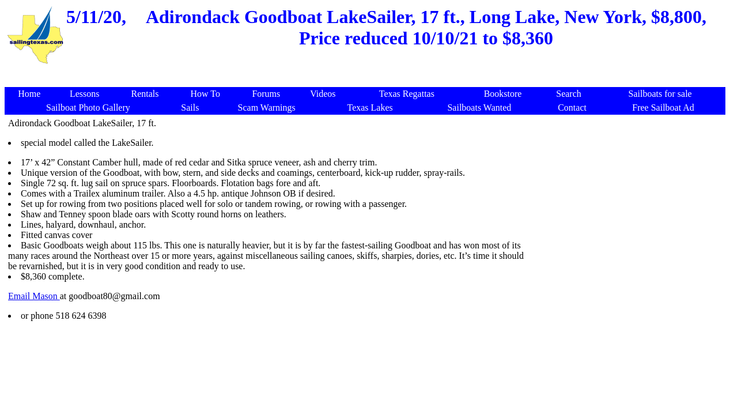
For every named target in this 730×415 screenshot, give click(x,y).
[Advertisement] (367, 71)
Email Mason (34, 296)
